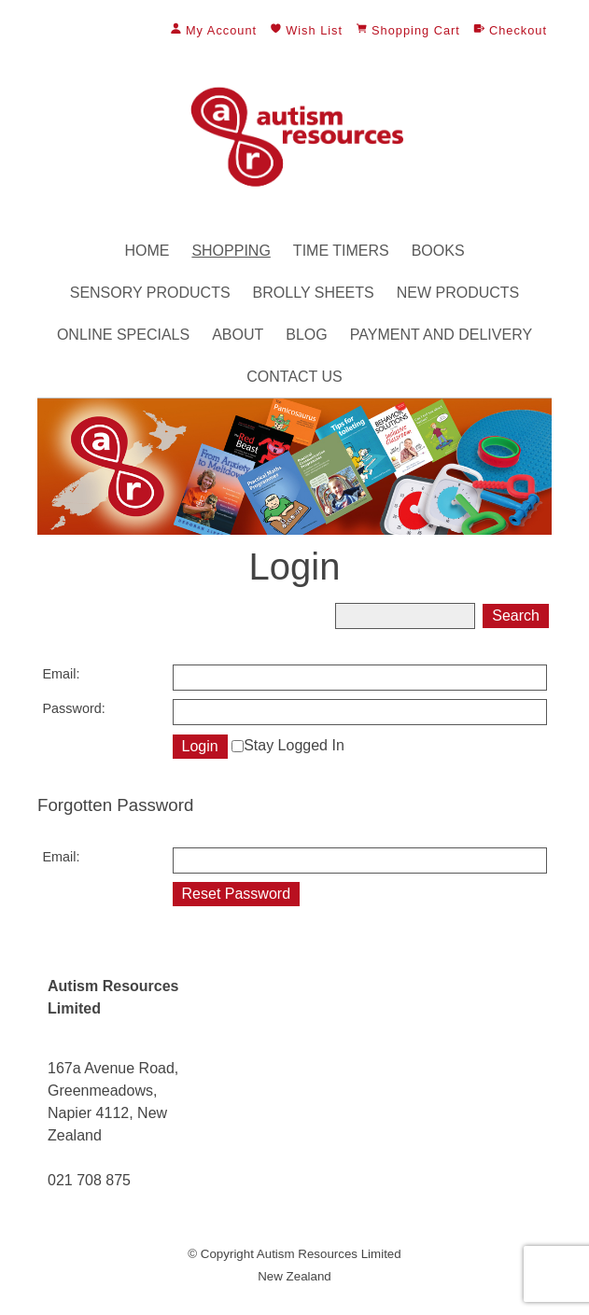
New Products (458, 293)
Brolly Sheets (313, 293)
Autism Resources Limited (329, 1254)
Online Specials (123, 335)
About (237, 335)
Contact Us (294, 377)
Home (146, 251)
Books (438, 251)
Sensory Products (150, 293)
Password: (74, 708)
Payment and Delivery (441, 335)
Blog (306, 335)
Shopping (230, 251)
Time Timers (341, 251)
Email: (61, 673)
